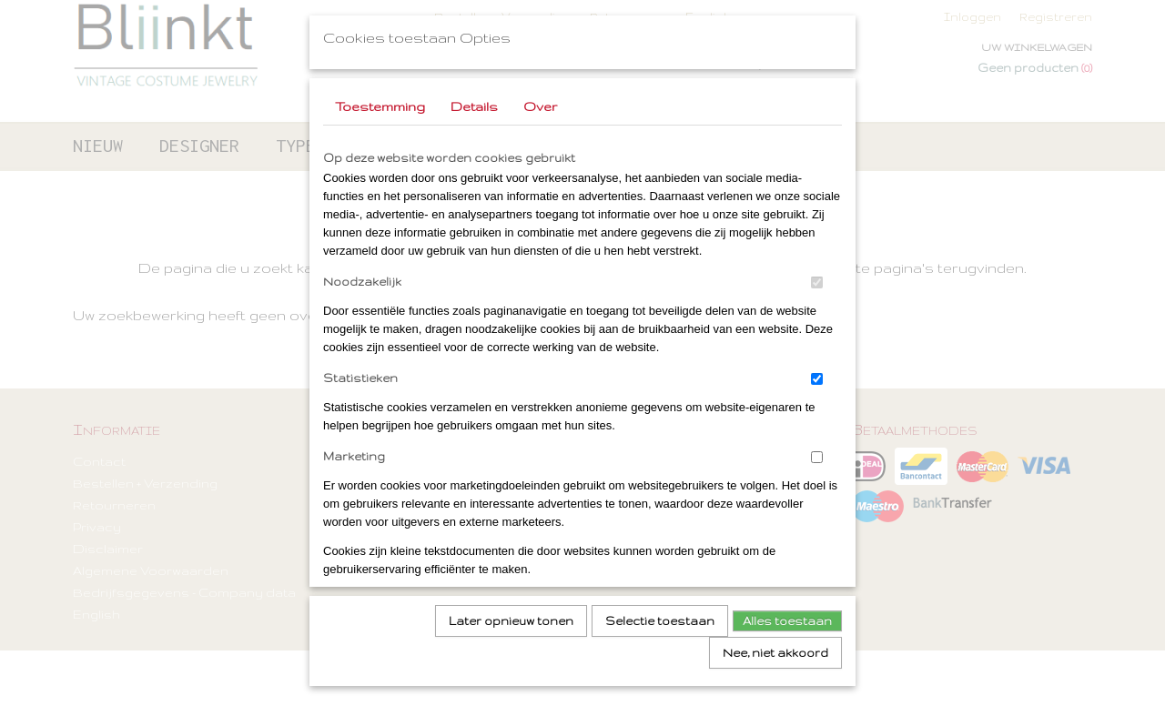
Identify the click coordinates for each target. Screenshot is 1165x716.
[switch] (817, 276)
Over (540, 100)
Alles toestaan (787, 614)
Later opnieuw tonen (511, 614)
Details (474, 100)
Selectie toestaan (659, 614)
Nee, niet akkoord (775, 646)
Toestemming (380, 100)
